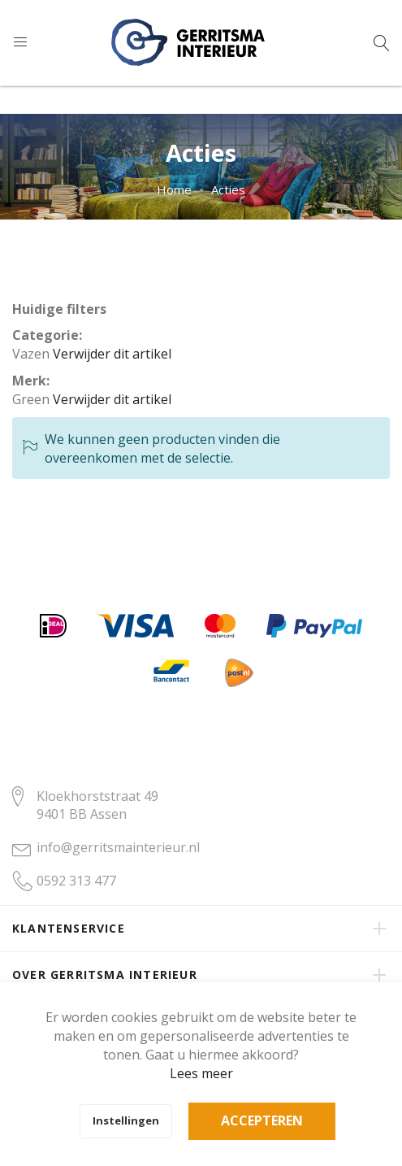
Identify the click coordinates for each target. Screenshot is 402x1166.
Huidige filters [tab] (59, 309)
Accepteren (262, 1120)
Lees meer (201, 1073)
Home (174, 189)
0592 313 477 (76, 881)
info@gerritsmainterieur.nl (118, 847)
